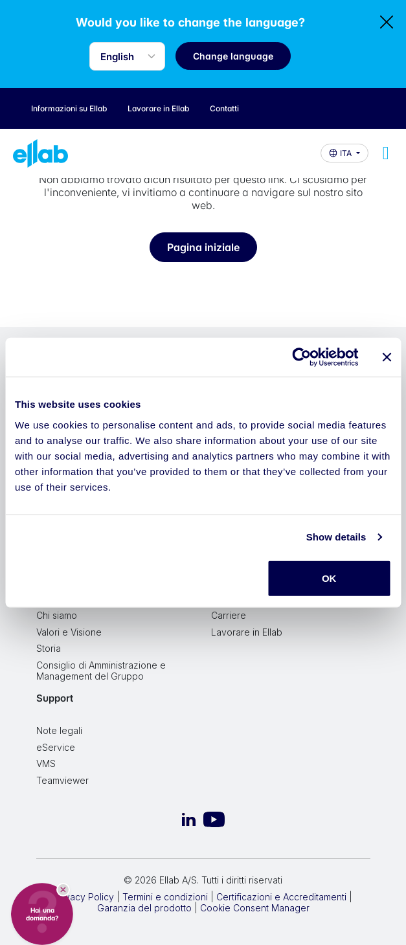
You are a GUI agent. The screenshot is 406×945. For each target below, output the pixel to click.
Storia (48, 648)
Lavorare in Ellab (246, 632)
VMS (46, 763)
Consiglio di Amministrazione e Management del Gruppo (101, 671)
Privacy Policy (84, 896)
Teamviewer (62, 780)
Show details (336, 536)
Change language (233, 55)
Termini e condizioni (165, 896)
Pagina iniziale (203, 247)
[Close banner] (386, 357)
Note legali (59, 730)
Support (54, 698)
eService (55, 747)
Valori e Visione (69, 632)
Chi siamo (56, 615)
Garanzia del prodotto (144, 907)
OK (329, 577)
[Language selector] (127, 56)
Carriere (228, 615)
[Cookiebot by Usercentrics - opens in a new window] (301, 357)
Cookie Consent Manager (255, 907)
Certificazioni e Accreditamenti (281, 896)
